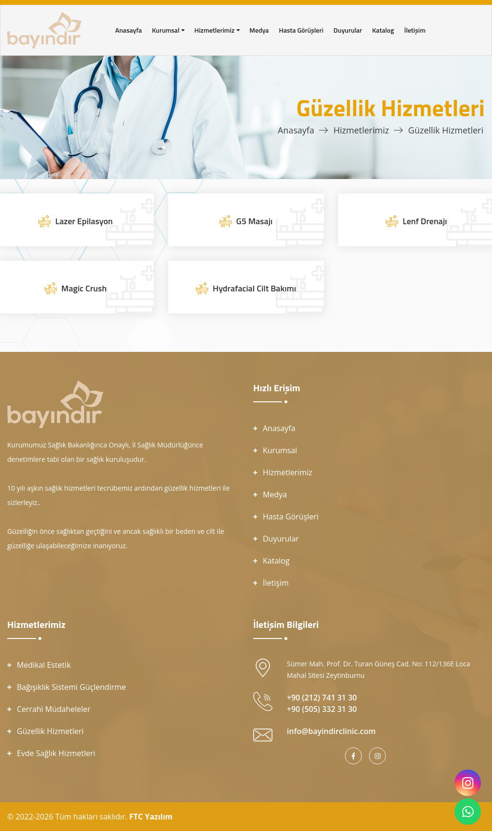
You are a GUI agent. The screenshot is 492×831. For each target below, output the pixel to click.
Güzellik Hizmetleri (50, 731)
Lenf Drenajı (425, 221)
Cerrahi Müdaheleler (53, 709)
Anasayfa (296, 130)
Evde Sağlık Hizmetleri (56, 753)
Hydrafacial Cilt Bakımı (254, 288)
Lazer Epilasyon (83, 221)
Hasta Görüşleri (291, 516)
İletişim (276, 583)
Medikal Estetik (44, 665)
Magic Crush (84, 288)
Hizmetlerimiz (361, 130)
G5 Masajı (254, 221)
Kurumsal (280, 450)
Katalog (276, 560)
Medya (275, 494)
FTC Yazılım (150, 816)
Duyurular (281, 538)
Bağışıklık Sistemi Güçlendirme (71, 687)
